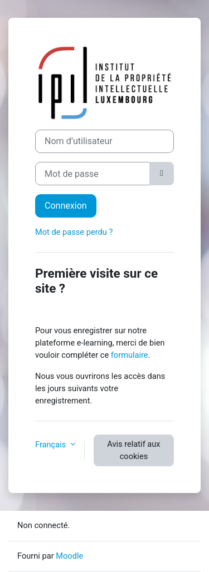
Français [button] (51, 445)
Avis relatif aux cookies (133, 450)
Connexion (66, 205)
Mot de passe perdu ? (74, 232)
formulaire (129, 355)
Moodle (69, 556)
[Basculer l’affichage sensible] (161, 173)
